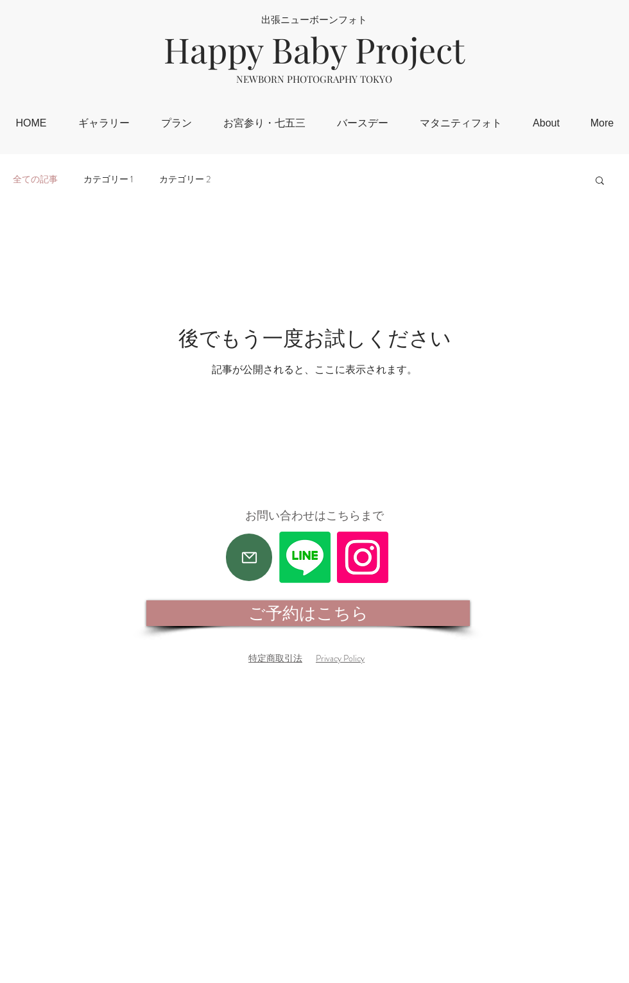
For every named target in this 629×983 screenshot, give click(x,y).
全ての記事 (35, 179)
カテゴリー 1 (108, 179)
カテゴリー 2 (185, 179)
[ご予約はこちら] (308, 613)
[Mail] (249, 557)
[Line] (305, 557)
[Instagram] (362, 557)
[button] (600, 181)
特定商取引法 (275, 658)
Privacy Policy (340, 658)
